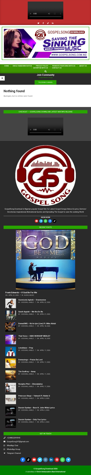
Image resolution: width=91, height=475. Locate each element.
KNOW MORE (45, 217)
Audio (26, 295)
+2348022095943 (13, 438)
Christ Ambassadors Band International (50, 472)
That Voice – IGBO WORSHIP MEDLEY (34, 336)
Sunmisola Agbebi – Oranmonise (32, 300)
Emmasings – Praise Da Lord (30, 360)
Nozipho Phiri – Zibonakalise (30, 384)
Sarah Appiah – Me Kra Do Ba (30, 312)
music (31, 295)
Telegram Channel (14, 453)
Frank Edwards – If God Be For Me (21, 292)
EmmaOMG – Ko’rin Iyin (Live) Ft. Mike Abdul (37, 323)
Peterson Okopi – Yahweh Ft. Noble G (34, 396)
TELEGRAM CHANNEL (45, 82)
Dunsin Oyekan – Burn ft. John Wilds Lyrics (36, 408)
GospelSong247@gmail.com (18, 442)
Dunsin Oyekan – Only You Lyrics (32, 419)
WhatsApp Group (13, 449)
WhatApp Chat (12, 445)
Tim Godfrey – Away (27, 371)
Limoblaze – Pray (25, 348)
